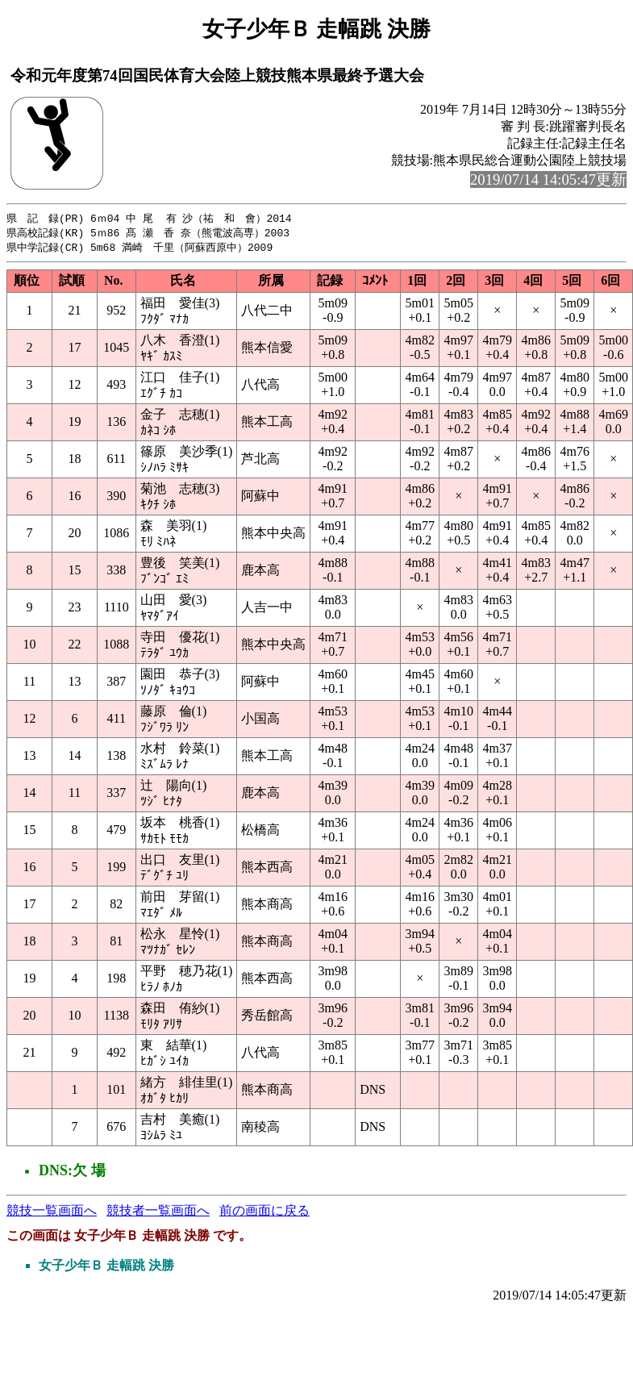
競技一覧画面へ (51, 1213)
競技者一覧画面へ (158, 1213)
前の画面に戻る (264, 1213)
